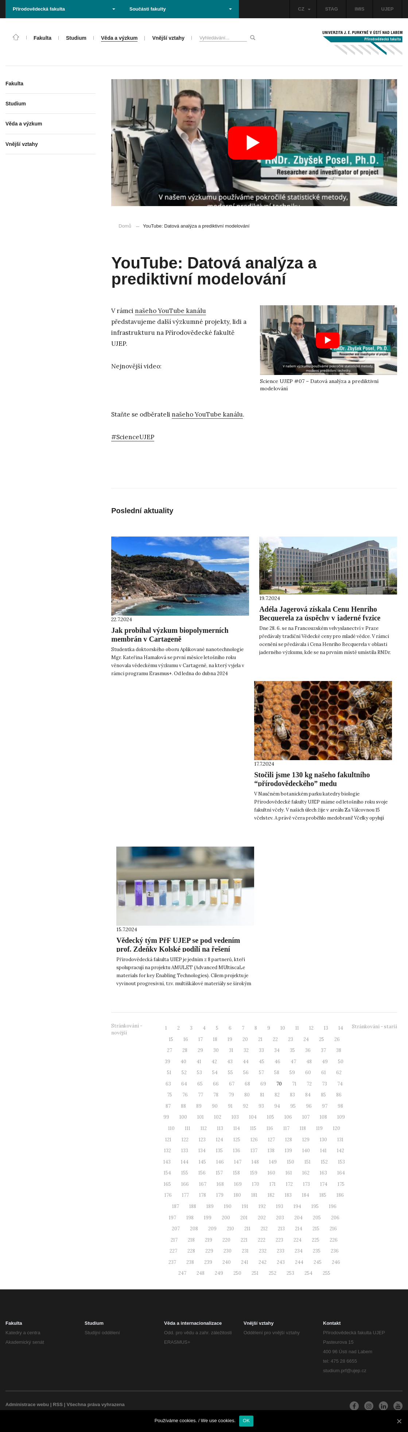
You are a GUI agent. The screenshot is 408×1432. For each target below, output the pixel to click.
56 (246, 1072)
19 (230, 1039)
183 (288, 1195)
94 (277, 1106)
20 (245, 1039)
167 (202, 1184)
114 (236, 1128)
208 (194, 1229)
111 (187, 1128)
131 (340, 1140)
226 (334, 1240)
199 (207, 1218)
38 (338, 1050)
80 (247, 1095)
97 (324, 1106)
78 (215, 1095)
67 (231, 1084)
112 (204, 1128)
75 (169, 1095)
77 (200, 1095)
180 (237, 1195)
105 (270, 1117)
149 (273, 1162)
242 (263, 1262)
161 (288, 1173)
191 (245, 1206)
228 (191, 1251)
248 (201, 1273)
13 (326, 1028)
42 (214, 1061)
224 (298, 1240)
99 (166, 1117)
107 (306, 1117)
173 (306, 1184)
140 (306, 1150)
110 (171, 1128)
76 (185, 1095)
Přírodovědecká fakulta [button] (64, 9)
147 (237, 1162)
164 (341, 1173)
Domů (124, 226)
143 (167, 1162)
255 (326, 1273)
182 (271, 1195)
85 (323, 1095)
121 (168, 1140)
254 (308, 1273)
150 (290, 1162)
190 (228, 1206)
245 (318, 1262)
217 (174, 1240)
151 (307, 1162)
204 (298, 1218)
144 (185, 1162)
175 (341, 1184)
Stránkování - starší (374, 1026)
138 (271, 1150)
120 (336, 1128)
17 (200, 1039)
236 (335, 1251)
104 (253, 1117)
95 (293, 1106)
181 (254, 1195)
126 (254, 1140)
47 (293, 1061)
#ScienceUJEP (132, 437)
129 (306, 1140)
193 (279, 1206)
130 (323, 1140)
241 (244, 1262)
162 (306, 1173)
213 (281, 1229)
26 (337, 1039)
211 (247, 1229)
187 (175, 1206)
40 (183, 1061)
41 (199, 1061)
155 (184, 1173)
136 (236, 1150)
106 (288, 1117)
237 (172, 1262)
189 (210, 1206)
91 (230, 1106)
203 (280, 1218)
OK (246, 1420)
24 (306, 1039)
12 (311, 1028)
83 (292, 1095)
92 (245, 1106)
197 (172, 1218)
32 (246, 1050)
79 (231, 1095)
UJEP (387, 9)
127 (271, 1140)
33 (261, 1050)
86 (339, 1095)
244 (299, 1262)
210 (230, 1229)
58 (276, 1072)
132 (167, 1150)
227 (173, 1251)
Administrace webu (27, 1404)
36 (308, 1050)
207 (176, 1229)
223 (279, 1240)
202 (262, 1218)
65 (200, 1084)
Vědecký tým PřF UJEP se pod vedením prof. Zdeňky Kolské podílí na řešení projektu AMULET (178, 949)
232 (263, 1251)
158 (236, 1173)
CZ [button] (304, 9)
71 (294, 1084)
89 (199, 1106)
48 (309, 1061)
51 (169, 1072)
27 (169, 1050)
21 (260, 1039)
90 (215, 1106)
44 (246, 1061)
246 (336, 1262)
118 (303, 1128)
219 (208, 1240)
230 (228, 1251)
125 (236, 1140)
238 (190, 1262)
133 (184, 1150)
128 (288, 1140)
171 (272, 1184)
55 (230, 1072)
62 (339, 1072)
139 (288, 1150)
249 (219, 1273)
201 (244, 1218)
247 (182, 1273)
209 (212, 1229)
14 (340, 1028)
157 (219, 1173)
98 (340, 1106)
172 (289, 1184)
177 (185, 1195)
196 (333, 1206)
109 (341, 1117)
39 (167, 1061)
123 (202, 1140)
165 (167, 1184)
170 (255, 1184)
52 (184, 1072)
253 (290, 1273)
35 (292, 1050)
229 (209, 1251)
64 (184, 1084)
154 (167, 1173)
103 (235, 1117)
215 (315, 1229)
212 (264, 1229)
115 (253, 1128)
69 (263, 1084)
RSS (58, 1404)
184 (305, 1195)
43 (230, 1061)
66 (216, 1084)
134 (202, 1150)
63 (168, 1084)
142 (340, 1150)
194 (297, 1206)
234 (299, 1251)
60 (308, 1072)
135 (219, 1150)
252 (272, 1273)
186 (340, 1195)
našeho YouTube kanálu (170, 311)
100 (183, 1117)
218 (191, 1240)
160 (271, 1173)
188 (192, 1206)
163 (323, 1173)
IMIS (360, 9)
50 (340, 1061)
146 (220, 1162)
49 (325, 1061)
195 (315, 1206)
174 (323, 1184)
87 (168, 1106)
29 (200, 1050)
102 (217, 1117)
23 (290, 1039)
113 (220, 1128)
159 (253, 1173)
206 (335, 1218)
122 (185, 1140)
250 (237, 1273)
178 (202, 1195)
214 (298, 1229)
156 (202, 1173)
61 (323, 1072)
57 (261, 1072)
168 (220, 1184)
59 (292, 1072)
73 (324, 1084)
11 (297, 1028)
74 (340, 1084)
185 (322, 1195)
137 (253, 1150)
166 (185, 1184)
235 (316, 1251)
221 (244, 1240)
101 (200, 1117)
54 (215, 1072)
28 (184, 1050)
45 (261, 1061)
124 (219, 1140)
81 (262, 1095)
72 (309, 1084)
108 (323, 1117)
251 (255, 1273)
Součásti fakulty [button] (180, 9)
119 (319, 1128)
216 (333, 1229)
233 (280, 1251)
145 (202, 1162)
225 (315, 1240)
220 (226, 1240)
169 (238, 1184)
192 (262, 1206)
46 (277, 1061)
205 (317, 1218)
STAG (331, 9)
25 (321, 1039)
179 (220, 1195)
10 (282, 1028)
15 (171, 1039)
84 (308, 1095)
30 (216, 1050)
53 (199, 1072)
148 (255, 1162)
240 (226, 1262)
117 (286, 1128)
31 (231, 1050)
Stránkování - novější (126, 1029)
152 (324, 1162)
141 (323, 1150)
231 (245, 1251)
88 (183, 1106)
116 (270, 1128)
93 (261, 1106)
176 (168, 1195)
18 (215, 1039)
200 (226, 1218)
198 (190, 1218)
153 (341, 1162)
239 (208, 1262)
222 (261, 1240)
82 (277, 1095)
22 (275, 1039)
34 (277, 1050)
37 (323, 1050)
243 (281, 1262)
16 (185, 1039)
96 (309, 1106)
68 (247, 1084)
